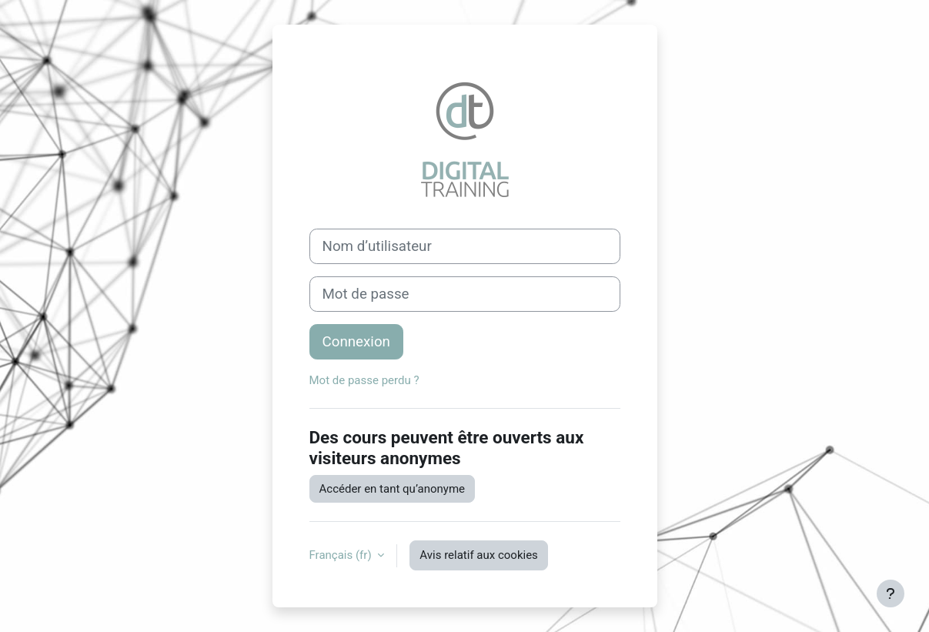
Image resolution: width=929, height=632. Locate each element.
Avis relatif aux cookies (478, 555)
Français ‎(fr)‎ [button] (342, 555)
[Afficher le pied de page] (890, 593)
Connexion (356, 341)
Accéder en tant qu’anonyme (392, 489)
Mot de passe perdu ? (364, 380)
